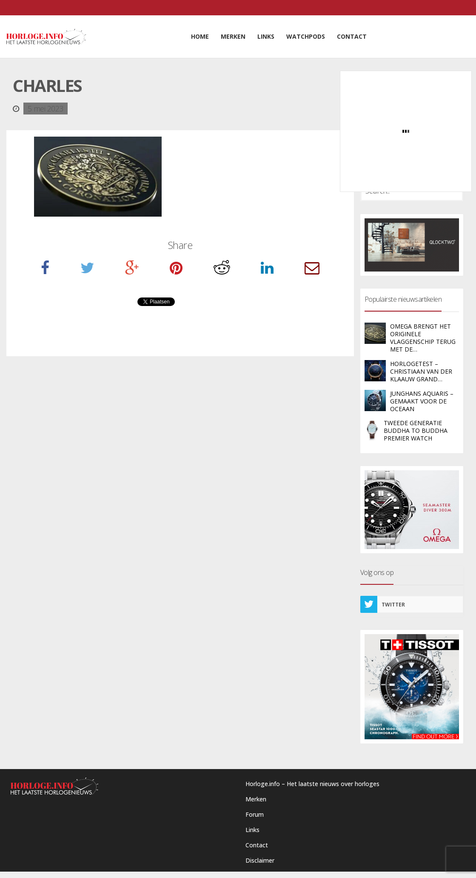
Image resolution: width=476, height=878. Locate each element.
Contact (256, 845)
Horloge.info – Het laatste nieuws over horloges (312, 784)
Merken (255, 799)
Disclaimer (259, 860)
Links (252, 830)
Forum (254, 814)
